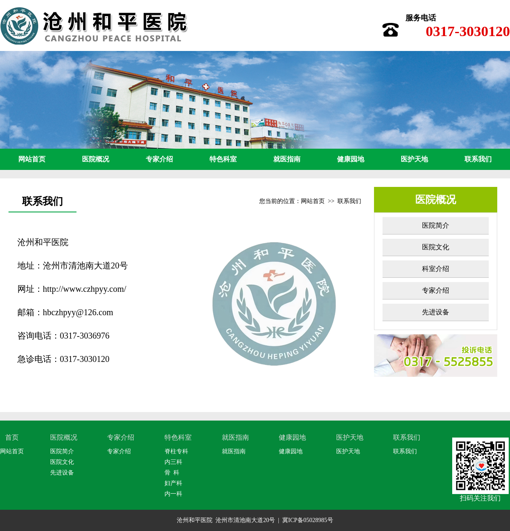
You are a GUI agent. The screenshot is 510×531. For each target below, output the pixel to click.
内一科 (173, 494)
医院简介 (435, 225)
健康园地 (350, 159)
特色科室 (223, 159)
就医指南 (286, 159)
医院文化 (435, 247)
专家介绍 (159, 159)
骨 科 (171, 472)
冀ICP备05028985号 (307, 520)
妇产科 (173, 483)
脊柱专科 (176, 451)
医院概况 (95, 159)
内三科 (173, 462)
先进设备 (435, 312)
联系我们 (478, 159)
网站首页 (31, 159)
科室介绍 (435, 268)
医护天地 (414, 159)
